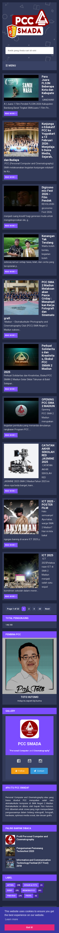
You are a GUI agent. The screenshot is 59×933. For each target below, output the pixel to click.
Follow (20, 771)
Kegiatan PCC (29, 890)
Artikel (10, 885)
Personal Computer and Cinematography (24, 797)
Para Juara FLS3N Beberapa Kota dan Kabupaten (48, 86)
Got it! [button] (29, 927)
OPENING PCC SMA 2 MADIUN (48, 403)
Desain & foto (30, 885)
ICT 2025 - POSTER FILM (48, 505)
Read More (10, 113)
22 (40, 609)
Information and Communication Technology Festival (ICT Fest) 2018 (34, 863)
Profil (29, 896)
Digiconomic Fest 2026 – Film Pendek (47, 194)
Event (9, 890)
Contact (39, 771)
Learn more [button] (11, 919)
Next (47, 609)
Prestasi (11, 896)
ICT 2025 (47, 555)
